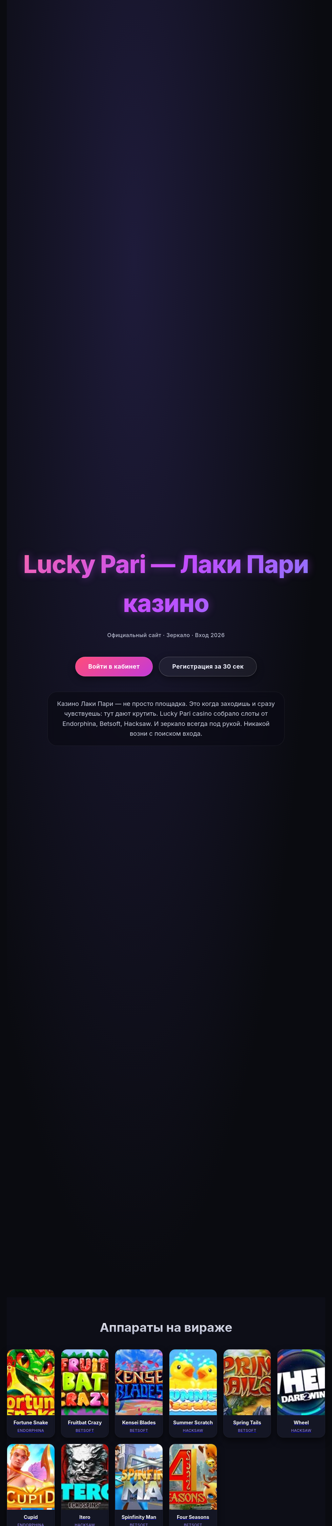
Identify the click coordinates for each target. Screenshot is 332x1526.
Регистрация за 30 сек (208, 666)
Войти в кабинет (114, 666)
